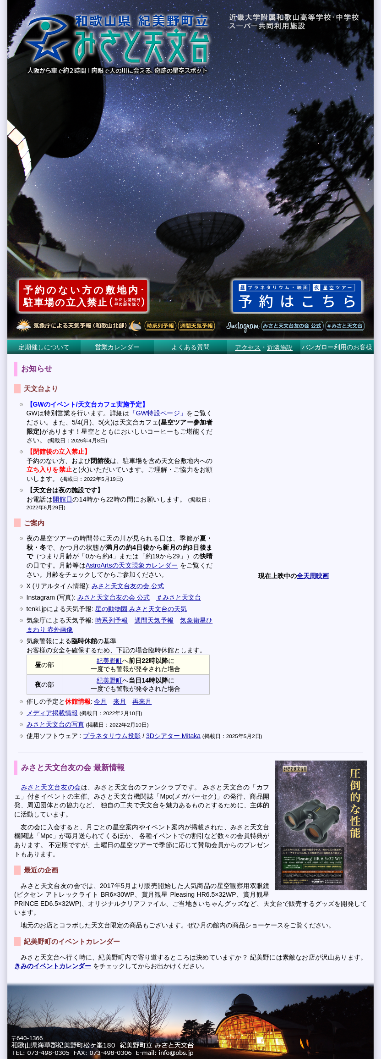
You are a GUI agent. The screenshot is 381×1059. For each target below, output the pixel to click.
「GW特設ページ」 (158, 413)
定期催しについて (44, 347)
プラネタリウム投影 (112, 735)
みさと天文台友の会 (51, 787)
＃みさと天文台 (178, 597)
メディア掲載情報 (52, 713)
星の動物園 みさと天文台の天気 (141, 608)
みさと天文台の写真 (55, 724)
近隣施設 (280, 347)
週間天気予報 (154, 620)
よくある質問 (190, 347)
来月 (119, 701)
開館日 (62, 499)
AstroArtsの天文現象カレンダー (132, 565)
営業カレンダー (117, 347)
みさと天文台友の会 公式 (128, 586)
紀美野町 (109, 660)
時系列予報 (111, 620)
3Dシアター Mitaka (173, 735)
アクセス (248, 347)
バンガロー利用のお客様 (337, 347)
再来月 (142, 701)
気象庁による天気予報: (61, 620)
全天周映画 (313, 575)
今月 (100, 701)
